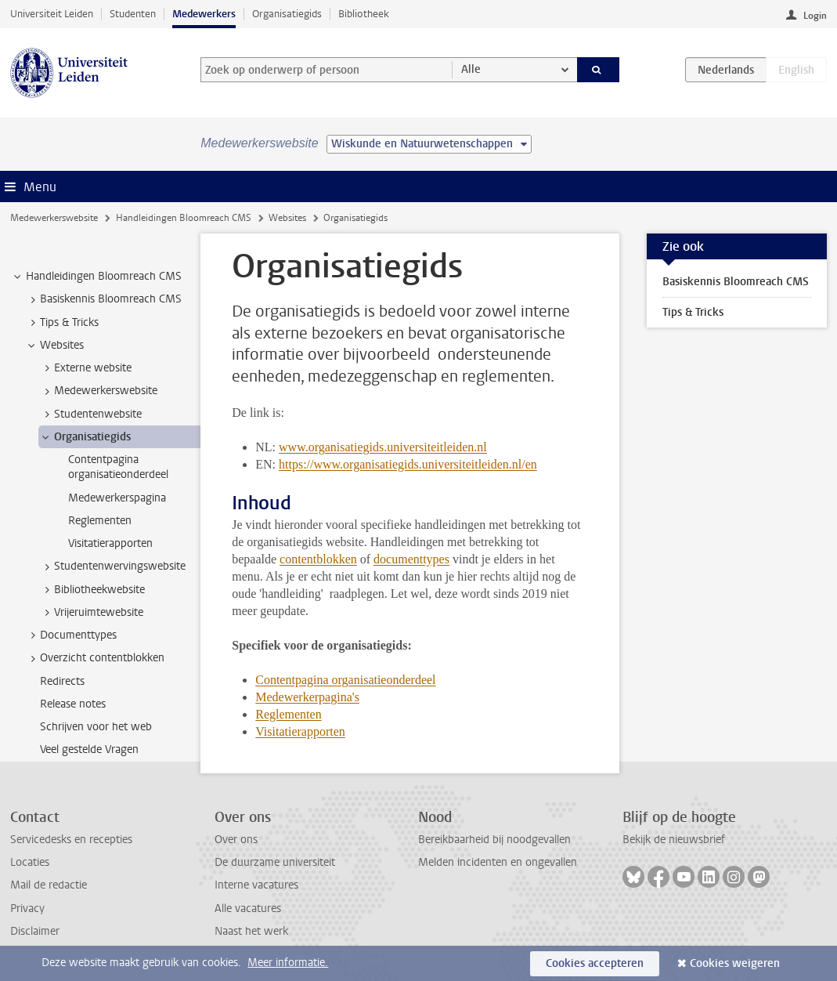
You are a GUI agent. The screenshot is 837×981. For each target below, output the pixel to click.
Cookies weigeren (735, 963)
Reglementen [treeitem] (100, 520)
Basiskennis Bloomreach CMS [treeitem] (103, 299)
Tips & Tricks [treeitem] (62, 323)
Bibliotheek (363, 13)
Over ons (236, 839)
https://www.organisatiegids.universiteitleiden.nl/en (408, 464)
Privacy (27, 908)
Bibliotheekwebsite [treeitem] (92, 590)
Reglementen (288, 714)
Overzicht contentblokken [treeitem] (94, 658)
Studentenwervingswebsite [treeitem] (112, 566)
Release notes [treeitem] (73, 704)
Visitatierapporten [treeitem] (110, 543)
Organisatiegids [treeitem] (85, 437)
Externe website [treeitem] (85, 368)
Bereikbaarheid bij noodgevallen (494, 839)
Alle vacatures (248, 908)
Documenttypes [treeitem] (71, 635)
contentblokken (318, 559)
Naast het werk (251, 931)
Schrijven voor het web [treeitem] (96, 726)
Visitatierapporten (300, 731)
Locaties (29, 862)
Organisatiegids (287, 13)
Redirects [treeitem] (62, 681)
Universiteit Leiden (51, 13)
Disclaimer (35, 931)
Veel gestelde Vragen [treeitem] (89, 749)
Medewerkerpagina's (307, 697)
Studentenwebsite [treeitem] (90, 414)
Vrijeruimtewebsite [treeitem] (91, 613)
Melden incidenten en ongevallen (497, 862)
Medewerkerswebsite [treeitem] (98, 391)
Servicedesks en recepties (71, 839)
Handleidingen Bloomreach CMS (183, 218)
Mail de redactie (48, 885)
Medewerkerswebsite (54, 218)
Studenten (133, 13)
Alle (471, 69)
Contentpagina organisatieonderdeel (345, 679)
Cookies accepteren (595, 963)
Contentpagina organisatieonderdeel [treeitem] (118, 467)
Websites (287, 218)
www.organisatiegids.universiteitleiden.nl (383, 447)
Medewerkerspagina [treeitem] (117, 498)
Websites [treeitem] (54, 345)
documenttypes (411, 559)
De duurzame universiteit (275, 862)
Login (815, 15)
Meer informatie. (287, 962)
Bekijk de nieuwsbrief (673, 839)
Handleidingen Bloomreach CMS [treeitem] (96, 276)
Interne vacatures (256, 885)
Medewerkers (204, 13)
